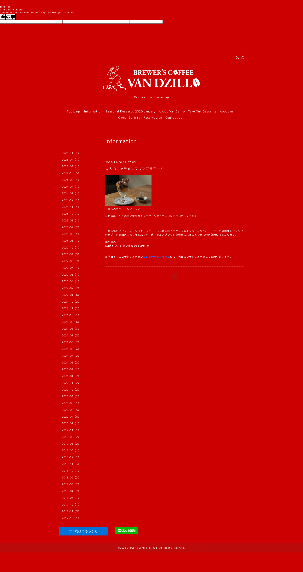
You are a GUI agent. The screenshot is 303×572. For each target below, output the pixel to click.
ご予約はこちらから (83, 531)
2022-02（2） (71, 288)
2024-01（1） (71, 193)
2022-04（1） (71, 281)
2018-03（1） (71, 498)
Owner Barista (129, 118)
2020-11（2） (71, 383)
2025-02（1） (71, 166)
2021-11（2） (71, 308)
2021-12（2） (71, 301)
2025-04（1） (71, 159)
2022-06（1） (71, 268)
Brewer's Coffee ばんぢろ (142, 547)
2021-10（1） (71, 315)
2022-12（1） (71, 247)
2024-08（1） (71, 180)
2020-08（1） (71, 403)
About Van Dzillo (172, 111)
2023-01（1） (71, 241)
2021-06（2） (71, 342)
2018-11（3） (71, 464)
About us (227, 111)
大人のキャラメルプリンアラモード (134, 168)
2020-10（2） (71, 389)
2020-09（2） (71, 396)
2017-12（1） (71, 504)
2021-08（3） (71, 328)
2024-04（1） (71, 186)
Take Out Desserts (202, 111)
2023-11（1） (71, 207)
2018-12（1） (71, 457)
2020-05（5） (71, 410)
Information (93, 111)
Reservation (153, 118)
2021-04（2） (71, 356)
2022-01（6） (71, 295)
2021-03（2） (71, 362)
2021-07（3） (71, 335)
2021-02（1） (71, 369)
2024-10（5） (71, 173)
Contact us (173, 118)
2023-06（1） (71, 234)
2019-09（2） (71, 437)
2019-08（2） (71, 443)
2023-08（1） (71, 220)
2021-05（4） (71, 349)
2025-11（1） (71, 153)
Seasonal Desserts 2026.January (131, 111)
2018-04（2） (71, 491)
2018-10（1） (71, 470)
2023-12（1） (71, 200)
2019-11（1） (71, 430)
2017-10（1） (71, 518)
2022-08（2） (71, 261)
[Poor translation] (11, 17)
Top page (74, 111)
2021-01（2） (71, 376)
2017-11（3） (71, 511)
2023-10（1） (71, 213)
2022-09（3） (71, 254)
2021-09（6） (71, 322)
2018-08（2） (71, 484)
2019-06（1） (71, 450)
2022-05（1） (71, 274)
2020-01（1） (71, 423)
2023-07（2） (71, 227)
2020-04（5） (71, 416)
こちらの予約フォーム (156, 256)
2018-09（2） (71, 477)
